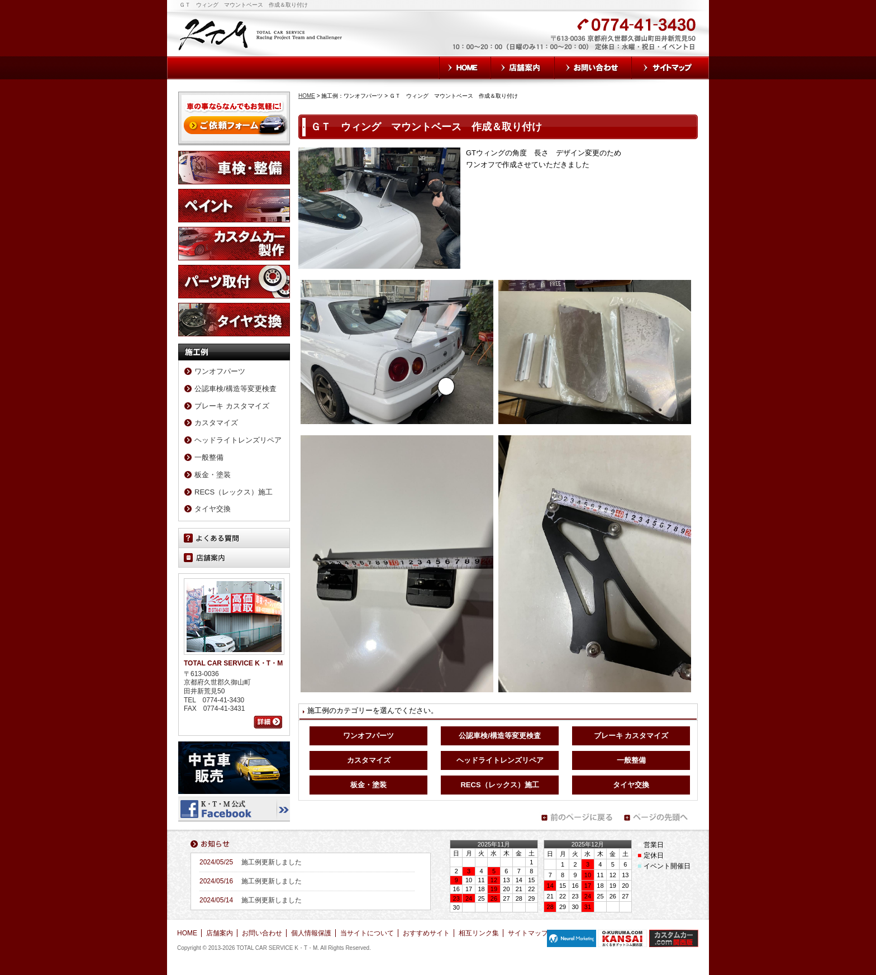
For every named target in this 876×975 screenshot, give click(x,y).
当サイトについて (367, 933)
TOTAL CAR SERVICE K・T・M (261, 33)
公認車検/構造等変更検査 (500, 735)
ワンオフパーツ (368, 735)
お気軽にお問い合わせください (515, 40)
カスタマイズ (369, 760)
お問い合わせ (593, 67)
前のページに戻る (576, 817)
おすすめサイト (426, 933)
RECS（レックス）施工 (499, 785)
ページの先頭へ (659, 817)
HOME (465, 67)
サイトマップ (670, 67)
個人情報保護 (311, 933)
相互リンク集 (479, 933)
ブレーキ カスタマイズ (631, 735)
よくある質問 (234, 538)
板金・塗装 (368, 785)
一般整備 (631, 760)
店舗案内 (523, 67)
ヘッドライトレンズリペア (500, 760)
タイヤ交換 (631, 785)
